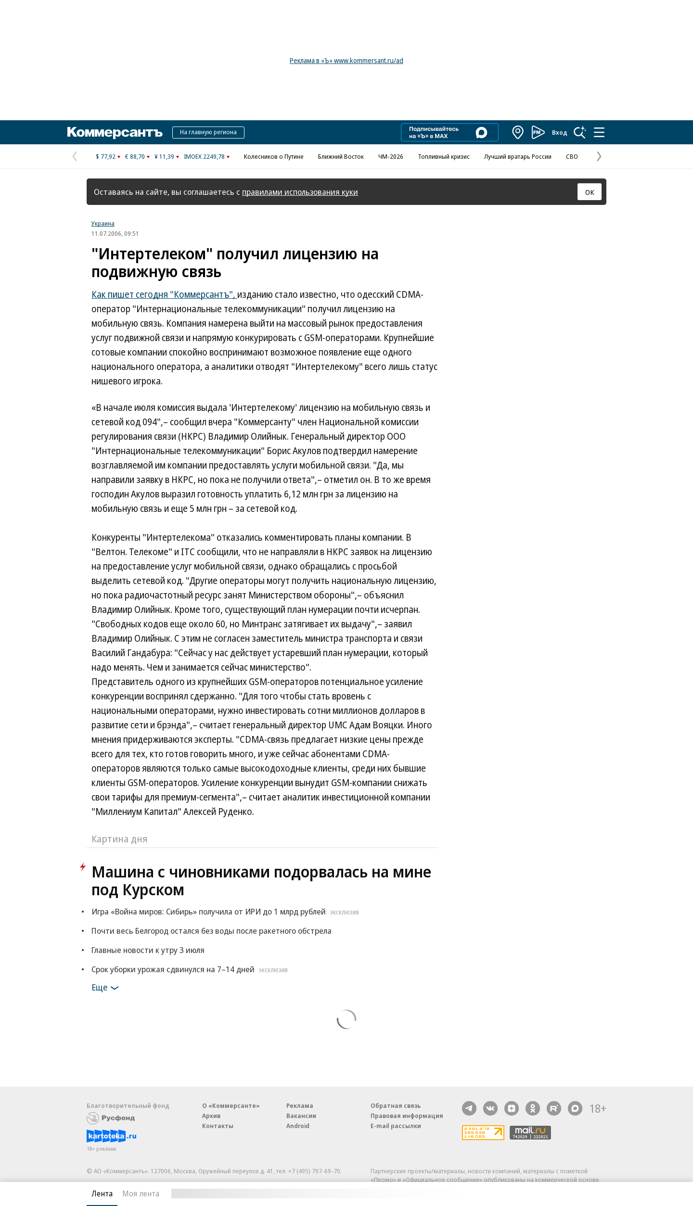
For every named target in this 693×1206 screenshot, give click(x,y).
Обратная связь (396, 1105)
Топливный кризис (444, 156)
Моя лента (140, 1193)
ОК (589, 192)
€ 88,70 (135, 156)
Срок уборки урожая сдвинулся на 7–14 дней (190, 969)
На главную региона (208, 131)
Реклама (299, 1105)
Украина (103, 223)
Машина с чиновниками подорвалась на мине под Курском (261, 880)
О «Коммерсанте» (231, 1105)
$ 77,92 (106, 156)
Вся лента (556, 1193)
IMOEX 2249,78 (204, 156)
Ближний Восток (341, 156)
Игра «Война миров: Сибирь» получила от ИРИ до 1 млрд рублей (226, 911)
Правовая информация (407, 1115)
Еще (106, 988)
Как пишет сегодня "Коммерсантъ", (164, 294)
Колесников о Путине (274, 156)
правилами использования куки (300, 191)
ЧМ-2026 (390, 156)
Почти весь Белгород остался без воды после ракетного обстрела (211, 930)
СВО (572, 156)
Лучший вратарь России (518, 156)
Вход (559, 132)
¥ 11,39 (164, 156)
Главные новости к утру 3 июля (148, 949)
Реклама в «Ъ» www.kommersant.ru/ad (346, 60)
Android (297, 1125)
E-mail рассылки (396, 1125)
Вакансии (301, 1115)
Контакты (217, 1125)
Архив (211, 1115)
